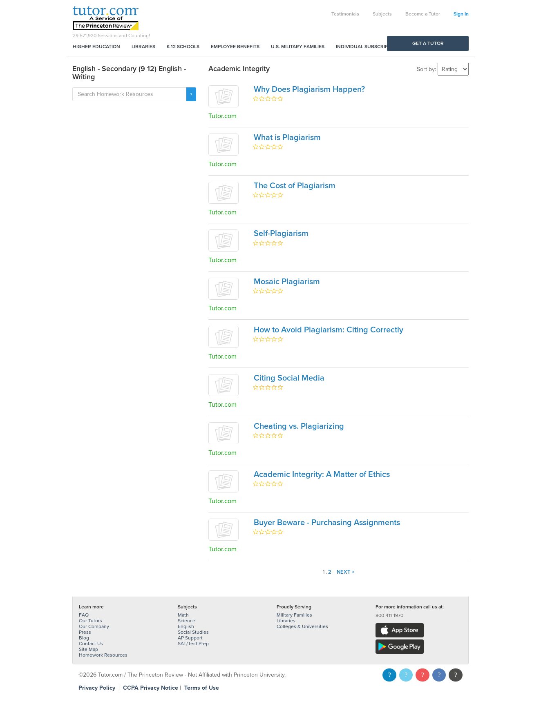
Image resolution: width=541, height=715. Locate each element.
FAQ (84, 615)
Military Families (294, 615)
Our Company (94, 626)
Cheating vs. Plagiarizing (299, 426)
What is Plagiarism (287, 138)
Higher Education (96, 46)
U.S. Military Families (297, 46)
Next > (346, 572)
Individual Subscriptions (369, 46)
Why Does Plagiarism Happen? (309, 89)
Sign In (461, 14)
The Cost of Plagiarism (294, 186)
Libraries (143, 46)
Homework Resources (103, 655)
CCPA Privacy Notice (150, 687)
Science (186, 621)
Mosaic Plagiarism (287, 282)
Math (183, 615)
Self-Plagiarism (281, 233)
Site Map (88, 649)
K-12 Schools (183, 46)
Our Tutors (90, 621)
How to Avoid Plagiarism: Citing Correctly (328, 330)
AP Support (190, 638)
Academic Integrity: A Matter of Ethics (322, 474)
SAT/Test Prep (193, 643)
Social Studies (193, 632)
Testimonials (345, 14)
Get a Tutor (428, 43)
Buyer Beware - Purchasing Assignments (327, 523)
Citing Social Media (289, 378)
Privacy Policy (96, 687)
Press (85, 632)
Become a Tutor (422, 14)
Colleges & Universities (302, 626)
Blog (84, 638)
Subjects (382, 14)
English (186, 626)
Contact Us (91, 643)
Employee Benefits (235, 46)
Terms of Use (201, 687)
